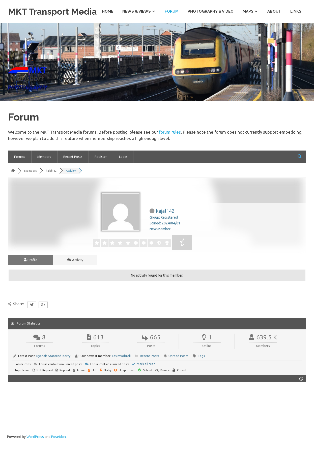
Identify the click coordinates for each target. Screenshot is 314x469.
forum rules (170, 154)
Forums (19, 179)
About (274, 34)
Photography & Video (211, 34)
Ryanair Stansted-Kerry (53, 378)
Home (107, 34)
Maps (248, 34)
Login (123, 179)
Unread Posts (178, 378)
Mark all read (143, 386)
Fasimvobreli (121, 378)
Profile (30, 282)
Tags (201, 378)
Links (295, 34)
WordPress (35, 459)
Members (44, 179)
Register (101, 179)
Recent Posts (72, 179)
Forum (172, 34)
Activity (75, 282)
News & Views (136, 34)
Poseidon (58, 459)
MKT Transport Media (57, 11)
